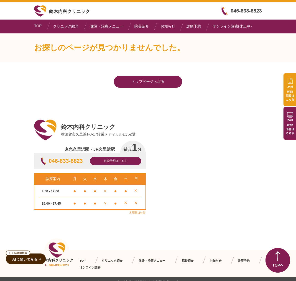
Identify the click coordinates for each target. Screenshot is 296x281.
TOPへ (277, 260)
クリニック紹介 (66, 26)
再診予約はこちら (115, 161)
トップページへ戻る (148, 81)
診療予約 (193, 26)
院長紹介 (141, 26)
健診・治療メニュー (106, 26)
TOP (38, 26)
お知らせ (168, 26)
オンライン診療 (244, 261)
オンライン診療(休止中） (233, 26)
